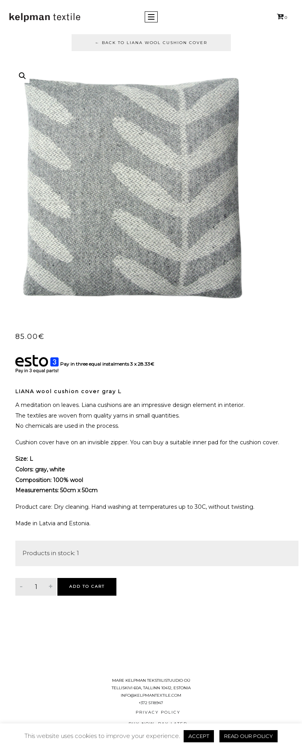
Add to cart (87, 586)
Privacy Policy (158, 712)
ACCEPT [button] (198, 736)
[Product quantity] (36, 587)
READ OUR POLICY (248, 736)
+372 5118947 (151, 702)
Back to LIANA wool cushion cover (151, 42)
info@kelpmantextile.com (151, 695)
